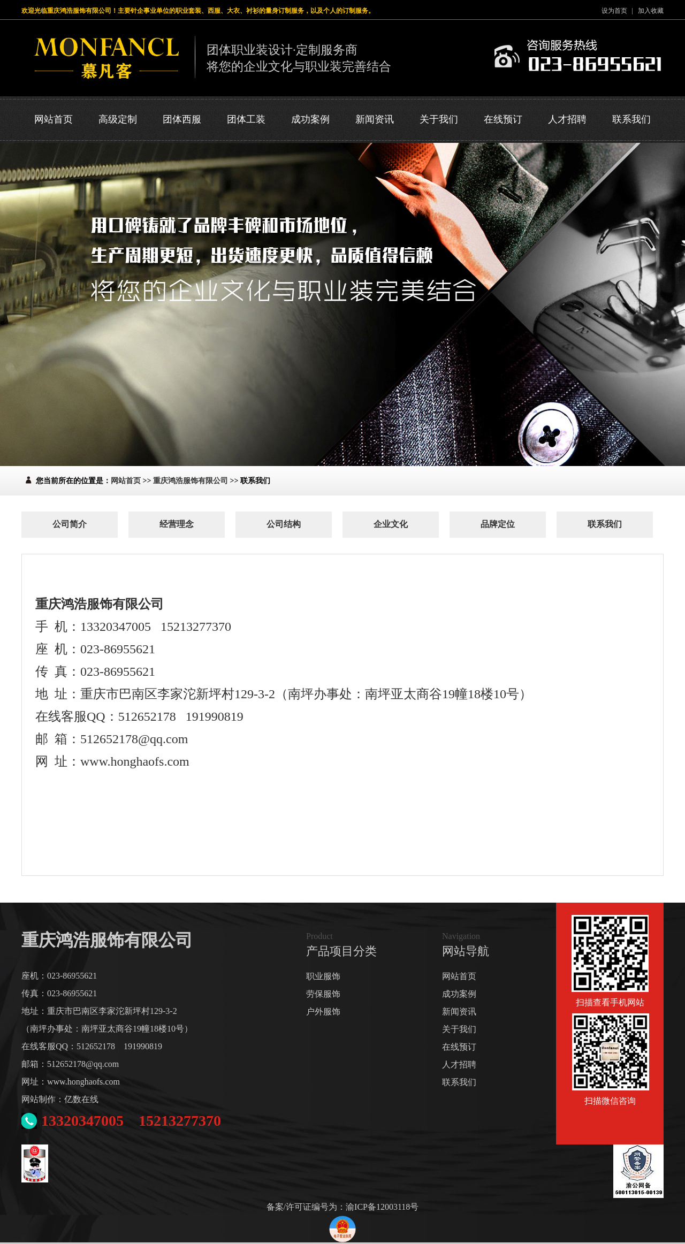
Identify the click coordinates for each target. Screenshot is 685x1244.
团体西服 (182, 119)
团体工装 (246, 119)
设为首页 (614, 10)
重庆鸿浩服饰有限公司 (190, 481)
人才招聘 (567, 119)
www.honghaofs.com (83, 1081)
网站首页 (53, 119)
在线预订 (503, 119)
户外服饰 (323, 1011)
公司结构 (284, 524)
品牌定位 (498, 524)
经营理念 (176, 524)
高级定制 (117, 119)
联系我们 (631, 119)
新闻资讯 (374, 119)
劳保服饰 (323, 993)
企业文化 (391, 524)
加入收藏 (651, 10)
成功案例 (310, 119)
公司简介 (69, 524)
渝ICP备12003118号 (382, 1206)
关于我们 (439, 119)
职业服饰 (323, 976)
